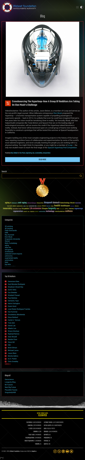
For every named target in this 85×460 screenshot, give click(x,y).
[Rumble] (71, 451)
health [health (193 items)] (57, 205)
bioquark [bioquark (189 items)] (48, 202)
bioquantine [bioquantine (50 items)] (40, 203)
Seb (9, 345)
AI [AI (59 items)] (10, 203)
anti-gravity (9, 250)
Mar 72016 (8, 103)
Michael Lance (13, 350)
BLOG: (45, 428)
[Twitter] (59, 451)
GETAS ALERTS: (48, 425)
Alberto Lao (12, 328)
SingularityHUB (10, 392)
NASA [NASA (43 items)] (57, 209)
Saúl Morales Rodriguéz (16, 284)
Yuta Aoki (11, 323)
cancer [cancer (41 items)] (14, 206)
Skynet (7, 241)
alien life (8, 247)
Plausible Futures (11, 390)
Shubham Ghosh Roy (15, 287)
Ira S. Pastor (12, 359)
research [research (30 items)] (25, 211)
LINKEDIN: (30, 425)
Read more (42, 159)
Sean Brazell (12, 337)
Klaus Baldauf (14, 153)
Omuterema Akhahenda (16, 315)
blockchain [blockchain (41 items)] (78, 203)
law (33, 153)
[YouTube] (67, 451)
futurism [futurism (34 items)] (48, 206)
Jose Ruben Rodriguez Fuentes (19, 309)
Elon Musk (57, 113)
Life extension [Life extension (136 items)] (35, 208)
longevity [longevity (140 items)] (52, 208)
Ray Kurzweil (9, 235)
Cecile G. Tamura (14, 320)
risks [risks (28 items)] (28, 211)
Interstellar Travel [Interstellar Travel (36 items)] (17, 209)
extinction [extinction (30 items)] (39, 206)
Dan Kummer (12, 312)
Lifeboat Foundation (15, 451)
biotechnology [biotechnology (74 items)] (65, 203)
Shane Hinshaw (13, 331)
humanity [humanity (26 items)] (72, 206)
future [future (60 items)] (44, 206)
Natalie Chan (12, 339)
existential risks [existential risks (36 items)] (33, 206)
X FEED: (30, 428)
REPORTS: (46, 435)
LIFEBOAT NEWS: (48, 422)
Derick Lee (11, 326)
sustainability (38, 153)
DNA (6, 233)
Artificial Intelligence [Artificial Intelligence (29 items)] (31, 203)
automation (9, 260)
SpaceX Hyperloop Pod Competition (62, 147)
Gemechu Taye (13, 301)
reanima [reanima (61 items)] (71, 209)
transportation (46, 153)
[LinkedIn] (63, 451)
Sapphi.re (34, 451)
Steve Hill (11, 342)
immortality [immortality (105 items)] (7, 208)
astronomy (9, 256)
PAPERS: (46, 441)
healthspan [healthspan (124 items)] (65, 206)
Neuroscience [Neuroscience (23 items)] (62, 209)
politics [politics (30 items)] (66, 209)
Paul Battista (12, 298)
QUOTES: (46, 444)
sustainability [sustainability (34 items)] (42, 211)
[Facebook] (55, 451)
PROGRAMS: (47, 438)
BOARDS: (46, 431)
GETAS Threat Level (42, 415)
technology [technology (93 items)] (50, 211)
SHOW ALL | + (8, 364)
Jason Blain (12, 353)
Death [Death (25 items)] (27, 206)
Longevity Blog (10, 382)
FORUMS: (37, 444)
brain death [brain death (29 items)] (9, 206)
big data (8, 264)
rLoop (69, 145)
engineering (29, 153)
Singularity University (12, 239)
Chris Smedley (13, 361)
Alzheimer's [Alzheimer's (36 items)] (15, 203)
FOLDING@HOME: (29, 438)
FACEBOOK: (29, 422)
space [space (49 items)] (36, 211)
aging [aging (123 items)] (7, 203)
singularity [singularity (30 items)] (32, 211)
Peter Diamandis (11, 230)
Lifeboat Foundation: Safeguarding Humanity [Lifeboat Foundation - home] (37, 7)
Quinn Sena (12, 290)
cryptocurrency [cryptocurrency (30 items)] (19, 206)
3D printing (9, 226)
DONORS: (35, 431)
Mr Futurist (9, 385)
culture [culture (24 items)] (24, 206)
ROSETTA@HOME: (29, 441)
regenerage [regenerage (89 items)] (78, 209)
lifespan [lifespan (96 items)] (45, 208)
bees (6, 262)
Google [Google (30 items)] (52, 206)
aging (7, 245)
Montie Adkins (13, 356)
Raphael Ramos (13, 334)
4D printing (9, 228)
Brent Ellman (12, 348)
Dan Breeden (12, 293)
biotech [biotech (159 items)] (56, 202)
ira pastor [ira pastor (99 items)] (25, 208)
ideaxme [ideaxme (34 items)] (77, 206)
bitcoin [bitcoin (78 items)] (72, 203)
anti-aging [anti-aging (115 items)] (22, 203)
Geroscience (9, 379)
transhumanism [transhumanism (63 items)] (60, 211)
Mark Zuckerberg (11, 243)
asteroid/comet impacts (13, 254)
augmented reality (11, 258)
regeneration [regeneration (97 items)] (18, 211)
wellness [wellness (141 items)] (69, 211)
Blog (42, 16)
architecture (9, 252)
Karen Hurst (12, 306)
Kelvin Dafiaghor (14, 303)
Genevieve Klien (13, 281)
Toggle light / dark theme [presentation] (81, 7)
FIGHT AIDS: (32, 435)
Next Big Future (10, 387)
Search (80, 175)
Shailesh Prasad (14, 295)
